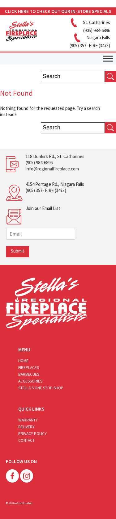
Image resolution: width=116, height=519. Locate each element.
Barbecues (28, 374)
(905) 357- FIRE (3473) (46, 190)
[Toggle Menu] (108, 58)
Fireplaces (28, 367)
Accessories (30, 381)
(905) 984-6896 (39, 162)
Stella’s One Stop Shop (40, 388)
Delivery (26, 426)
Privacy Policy (32, 433)
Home (23, 360)
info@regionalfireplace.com (52, 169)
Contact (26, 440)
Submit (17, 251)
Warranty (28, 420)
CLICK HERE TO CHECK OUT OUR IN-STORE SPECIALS (58, 11)
